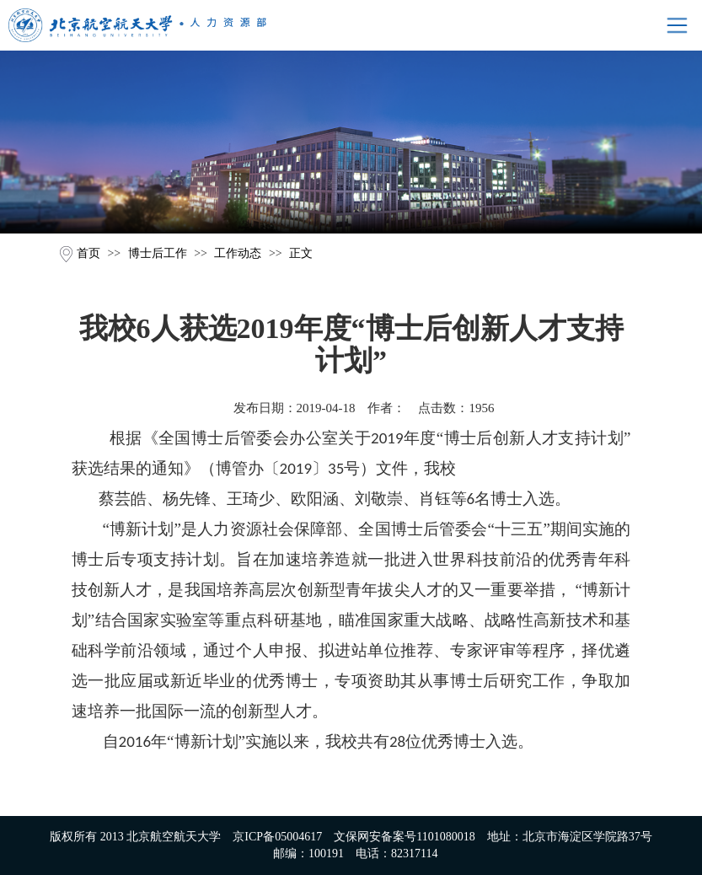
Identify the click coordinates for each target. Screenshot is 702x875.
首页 (88, 253)
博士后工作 (157, 253)
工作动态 (237, 253)
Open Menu (676, 25)
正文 (301, 253)
